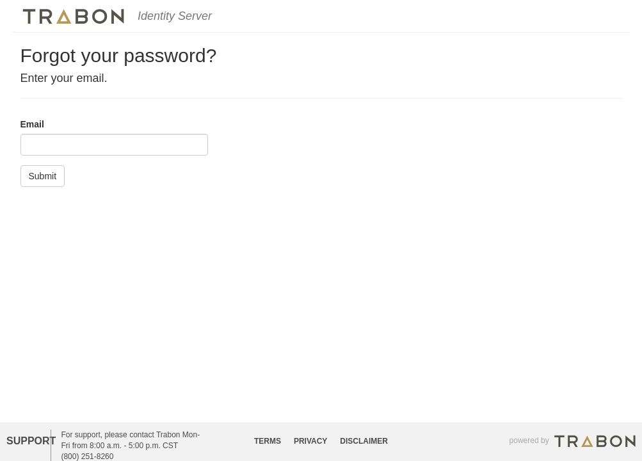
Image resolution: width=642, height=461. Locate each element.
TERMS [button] (267, 441)
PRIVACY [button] (310, 441)
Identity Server (175, 16)
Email (32, 124)
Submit (43, 176)
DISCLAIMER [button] (364, 441)
